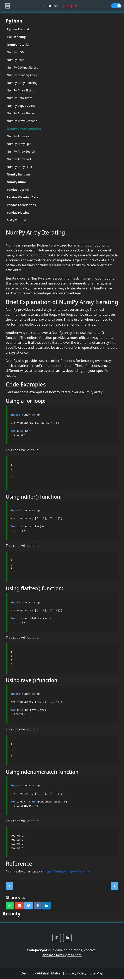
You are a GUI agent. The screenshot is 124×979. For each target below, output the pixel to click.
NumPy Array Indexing (22, 83)
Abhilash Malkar (49, 973)
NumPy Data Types (19, 98)
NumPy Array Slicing (20, 90)
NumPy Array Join (19, 136)
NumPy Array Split (19, 144)
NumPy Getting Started (22, 67)
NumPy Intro (15, 60)
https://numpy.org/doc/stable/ (67, 871)
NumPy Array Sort (19, 159)
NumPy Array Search (21, 151)
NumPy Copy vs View (21, 106)
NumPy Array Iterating (24, 128)
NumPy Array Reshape (22, 121)
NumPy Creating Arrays (22, 75)
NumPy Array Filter (19, 167)
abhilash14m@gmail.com (62, 955)
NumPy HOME (16, 52)
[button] (9, 886)
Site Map (96, 973)
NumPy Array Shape (20, 113)
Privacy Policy (75, 973)
